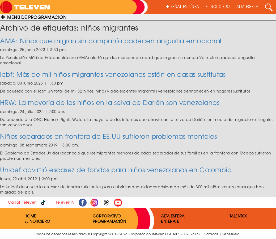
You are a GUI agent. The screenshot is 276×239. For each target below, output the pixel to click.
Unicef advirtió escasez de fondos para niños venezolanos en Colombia (116, 169)
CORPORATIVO (107, 216)
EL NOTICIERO (218, 6)
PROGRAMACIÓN (109, 221)
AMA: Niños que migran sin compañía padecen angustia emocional (111, 40)
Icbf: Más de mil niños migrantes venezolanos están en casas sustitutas (113, 74)
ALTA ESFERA (247, 6)
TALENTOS (238, 216)
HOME (30, 216)
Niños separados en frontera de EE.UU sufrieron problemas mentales (108, 136)
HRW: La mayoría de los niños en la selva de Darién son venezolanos (109, 102)
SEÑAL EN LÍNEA (182, 6)
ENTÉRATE (170, 221)
